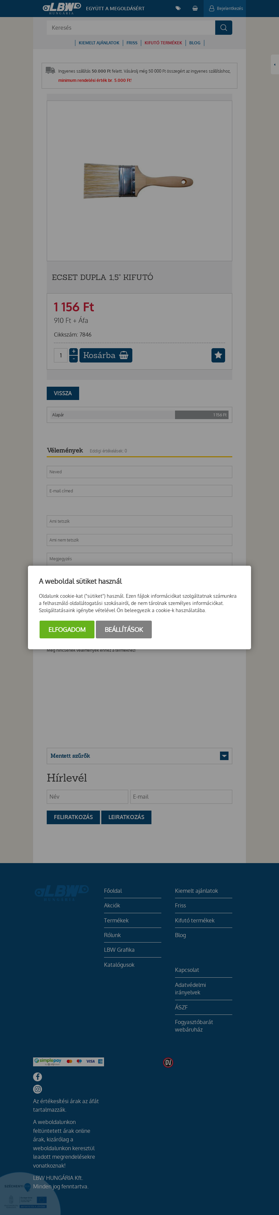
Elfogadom (67, 629)
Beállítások (124, 629)
